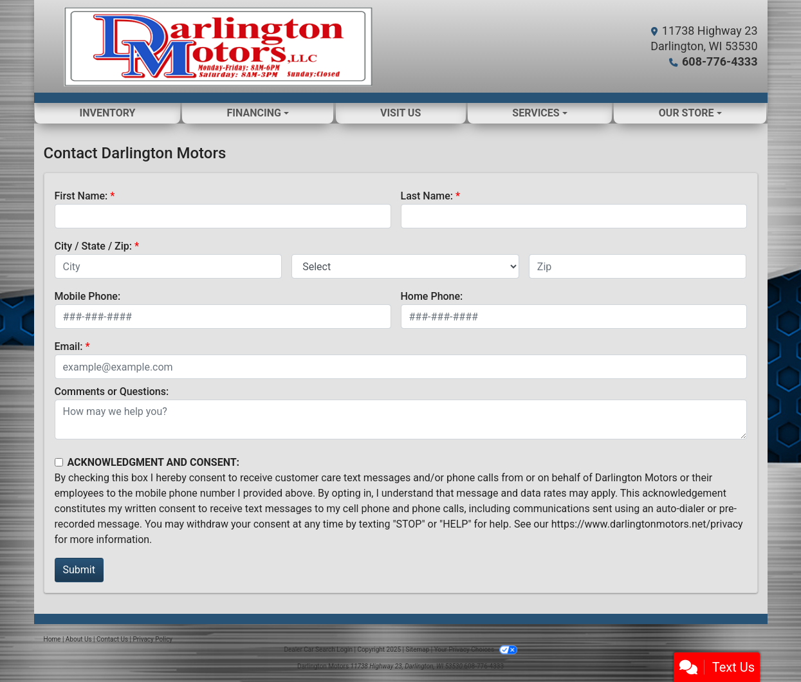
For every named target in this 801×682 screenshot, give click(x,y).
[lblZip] (638, 266)
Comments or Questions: (112, 391)
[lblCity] (168, 266)
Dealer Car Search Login (318, 649)
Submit (79, 570)
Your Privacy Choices (475, 649)
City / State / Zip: (94, 246)
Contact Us (112, 639)
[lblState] (405, 266)
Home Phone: (432, 296)
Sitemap (417, 649)
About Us (79, 639)
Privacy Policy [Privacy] (153, 639)
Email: (69, 346)
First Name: (81, 196)
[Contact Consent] (59, 462)
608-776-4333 (719, 61)
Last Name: (427, 196)
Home (52, 639)
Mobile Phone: (88, 296)
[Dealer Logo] (217, 46)
